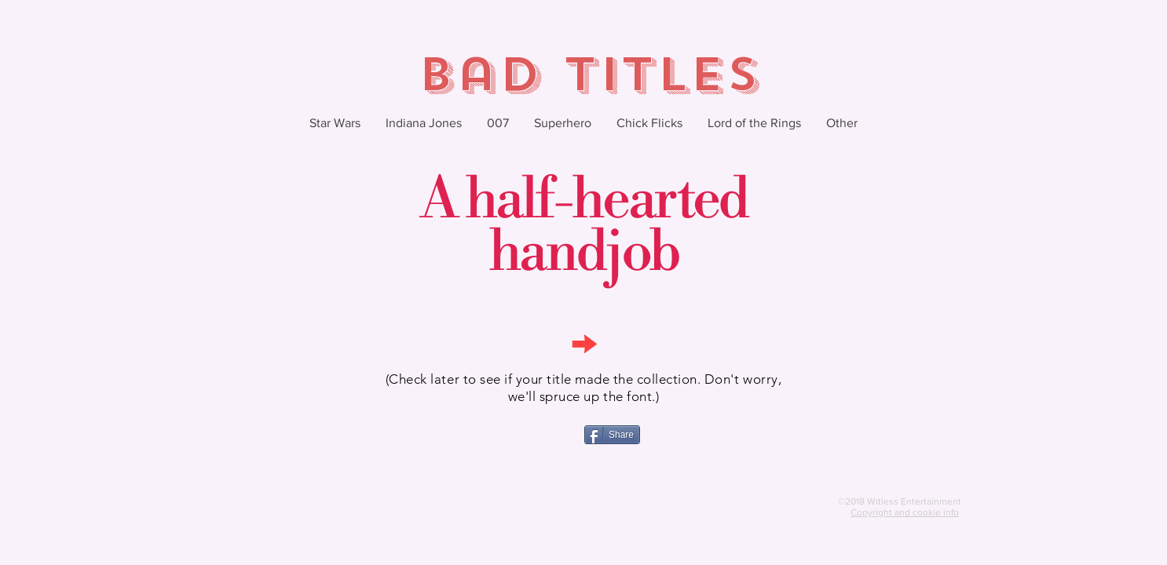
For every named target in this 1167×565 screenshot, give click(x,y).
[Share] (612, 434)
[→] (583, 342)
